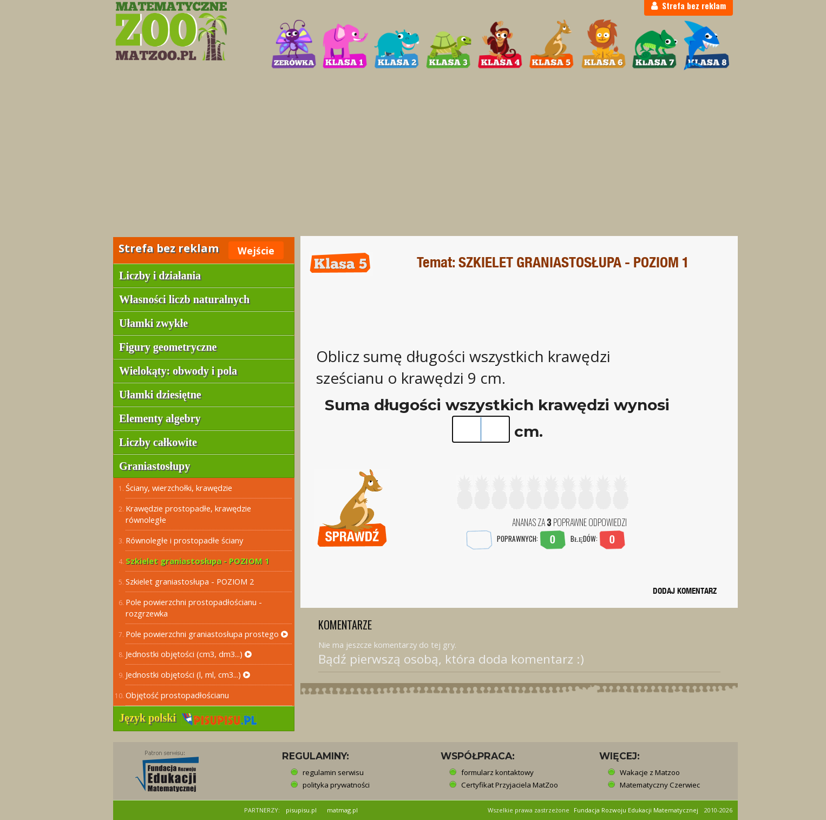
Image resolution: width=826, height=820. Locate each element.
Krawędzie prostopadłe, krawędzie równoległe (188, 514)
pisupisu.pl (301, 810)
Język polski (188, 718)
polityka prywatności (336, 785)
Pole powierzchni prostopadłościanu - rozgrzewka (194, 607)
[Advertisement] (413, 155)
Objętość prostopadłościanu (177, 695)
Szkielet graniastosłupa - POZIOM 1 (197, 560)
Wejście (256, 250)
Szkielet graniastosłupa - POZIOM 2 (190, 581)
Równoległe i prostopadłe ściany (184, 540)
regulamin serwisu (333, 772)
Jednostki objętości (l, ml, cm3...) (188, 674)
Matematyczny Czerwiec (660, 785)
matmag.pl (342, 810)
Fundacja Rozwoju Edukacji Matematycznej (636, 810)
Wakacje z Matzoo (650, 772)
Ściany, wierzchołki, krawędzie (179, 487)
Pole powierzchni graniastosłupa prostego (207, 633)
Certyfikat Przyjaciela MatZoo (509, 785)
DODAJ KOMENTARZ (685, 591)
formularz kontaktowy (497, 772)
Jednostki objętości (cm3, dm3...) (189, 653)
